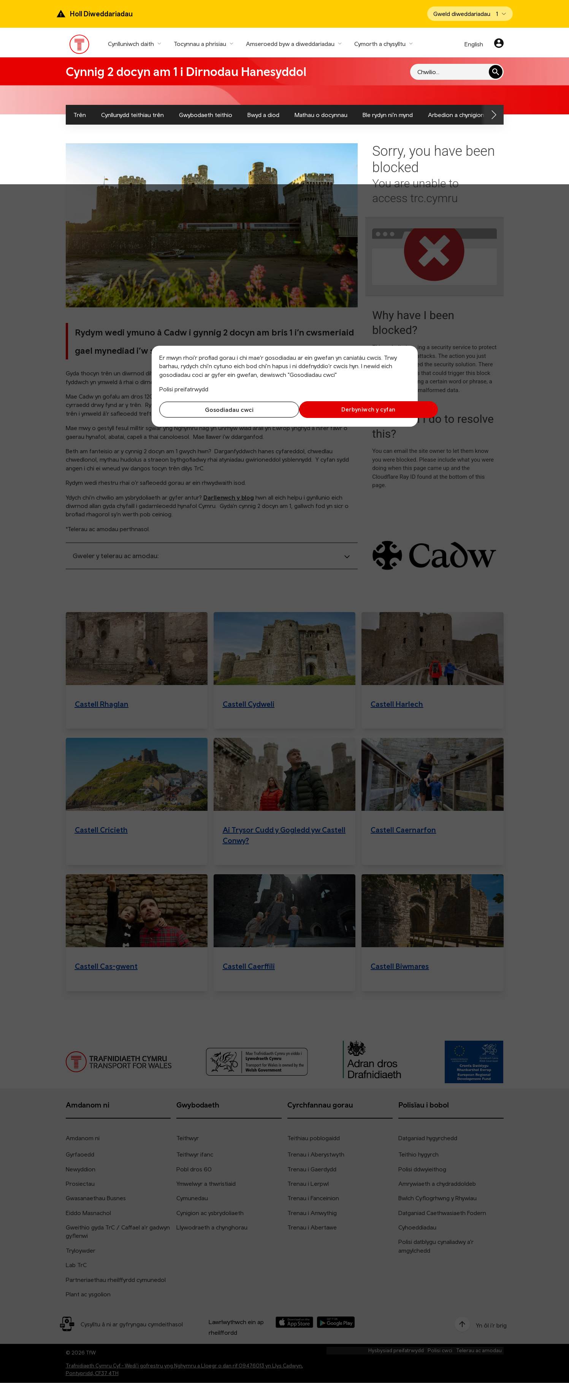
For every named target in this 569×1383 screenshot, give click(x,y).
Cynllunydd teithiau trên (132, 114)
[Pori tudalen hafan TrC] (80, 46)
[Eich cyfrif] (499, 44)
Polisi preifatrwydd (183, 389)
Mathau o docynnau (321, 114)
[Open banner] (470, 13)
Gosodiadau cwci (220, 409)
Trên (79, 114)
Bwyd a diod (263, 114)
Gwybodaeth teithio (205, 114)
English (473, 44)
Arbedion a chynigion (456, 114)
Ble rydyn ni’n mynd (388, 114)
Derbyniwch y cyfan (349, 409)
